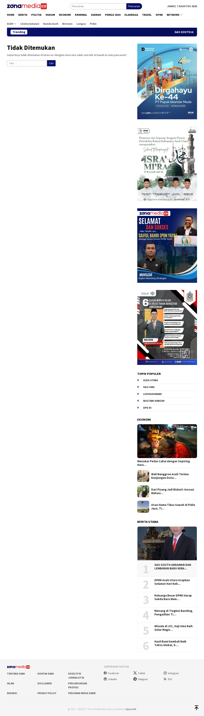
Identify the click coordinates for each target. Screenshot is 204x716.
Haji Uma (148, 387)
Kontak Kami (45, 673)
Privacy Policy (46, 693)
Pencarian (134, 6)
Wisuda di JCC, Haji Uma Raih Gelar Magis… (173, 628)
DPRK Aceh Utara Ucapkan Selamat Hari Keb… (172, 582)
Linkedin (110, 679)
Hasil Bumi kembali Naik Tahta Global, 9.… (170, 643)
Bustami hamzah (154, 401)
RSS (167, 679)
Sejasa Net (130, 709)
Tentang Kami (16, 673)
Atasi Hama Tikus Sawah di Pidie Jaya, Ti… (173, 506)
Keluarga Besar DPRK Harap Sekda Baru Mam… (173, 597)
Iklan (10, 683)
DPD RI (147, 407)
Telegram (140, 679)
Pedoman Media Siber (82, 693)
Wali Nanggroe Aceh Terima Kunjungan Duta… (170, 476)
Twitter (139, 673)
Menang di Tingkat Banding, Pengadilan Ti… (173, 612)
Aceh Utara (150, 380)
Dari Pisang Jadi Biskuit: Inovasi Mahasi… (172, 491)
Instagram (171, 673)
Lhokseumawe (152, 394)
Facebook (111, 673)
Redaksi (12, 693)
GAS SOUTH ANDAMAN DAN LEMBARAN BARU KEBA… (172, 566)
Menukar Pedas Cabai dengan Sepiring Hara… (163, 463)
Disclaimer (44, 683)
